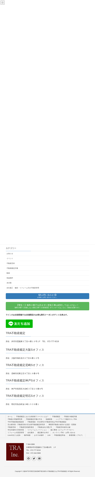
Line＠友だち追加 (14, 435)
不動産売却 (11, 263)
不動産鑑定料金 (59, 435)
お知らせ (10, 253)
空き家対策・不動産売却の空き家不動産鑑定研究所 (26, 424)
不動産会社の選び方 (45, 427)
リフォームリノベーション (37, 430)
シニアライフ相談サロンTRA (66, 419)
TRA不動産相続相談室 (16, 422)
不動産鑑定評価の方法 (34, 419)
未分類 (9, 283)
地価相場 (49, 419)
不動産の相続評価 (70, 416)
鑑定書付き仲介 (43, 432)
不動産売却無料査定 (26, 427)
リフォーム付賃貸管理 (16, 432)
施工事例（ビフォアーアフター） (63, 430)
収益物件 (10, 278)
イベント (10, 258)
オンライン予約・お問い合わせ (63, 432)
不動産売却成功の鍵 (63, 427)
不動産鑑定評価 (12, 268)
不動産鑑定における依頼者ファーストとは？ (32, 416)
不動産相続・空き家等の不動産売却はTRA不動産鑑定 (46, 422)
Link (48, 435)
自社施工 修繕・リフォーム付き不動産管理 (23, 288)
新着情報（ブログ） (76, 435)
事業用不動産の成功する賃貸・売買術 (62, 424)
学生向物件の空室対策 (16, 430)
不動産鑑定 (56, 416)
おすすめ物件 (39, 435)
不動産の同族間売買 (15, 419)
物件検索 (27, 435)
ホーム (10, 416)
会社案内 (30, 432)
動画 (8, 273)
